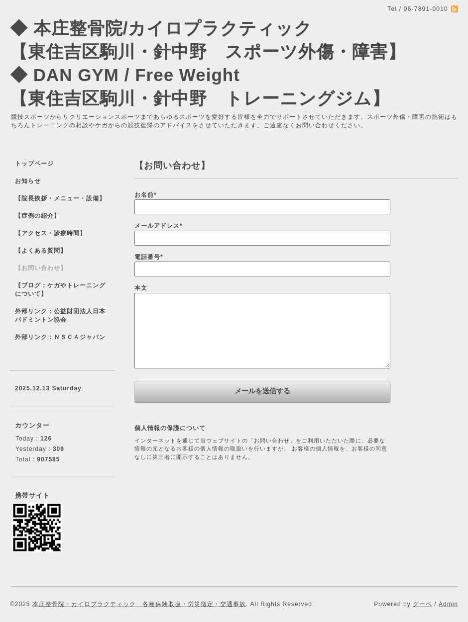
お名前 (145, 194)
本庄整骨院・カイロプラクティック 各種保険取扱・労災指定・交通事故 (139, 604)
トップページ (34, 163)
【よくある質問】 (41, 250)
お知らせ (28, 181)
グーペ (422, 604)
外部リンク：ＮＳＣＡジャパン (60, 337)
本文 (140, 287)
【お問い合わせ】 (41, 268)
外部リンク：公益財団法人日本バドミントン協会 (60, 315)
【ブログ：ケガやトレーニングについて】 (60, 289)
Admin (448, 604)
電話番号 (148, 257)
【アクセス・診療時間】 (50, 233)
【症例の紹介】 (37, 215)
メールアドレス (158, 225)
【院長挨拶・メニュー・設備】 (60, 198)
